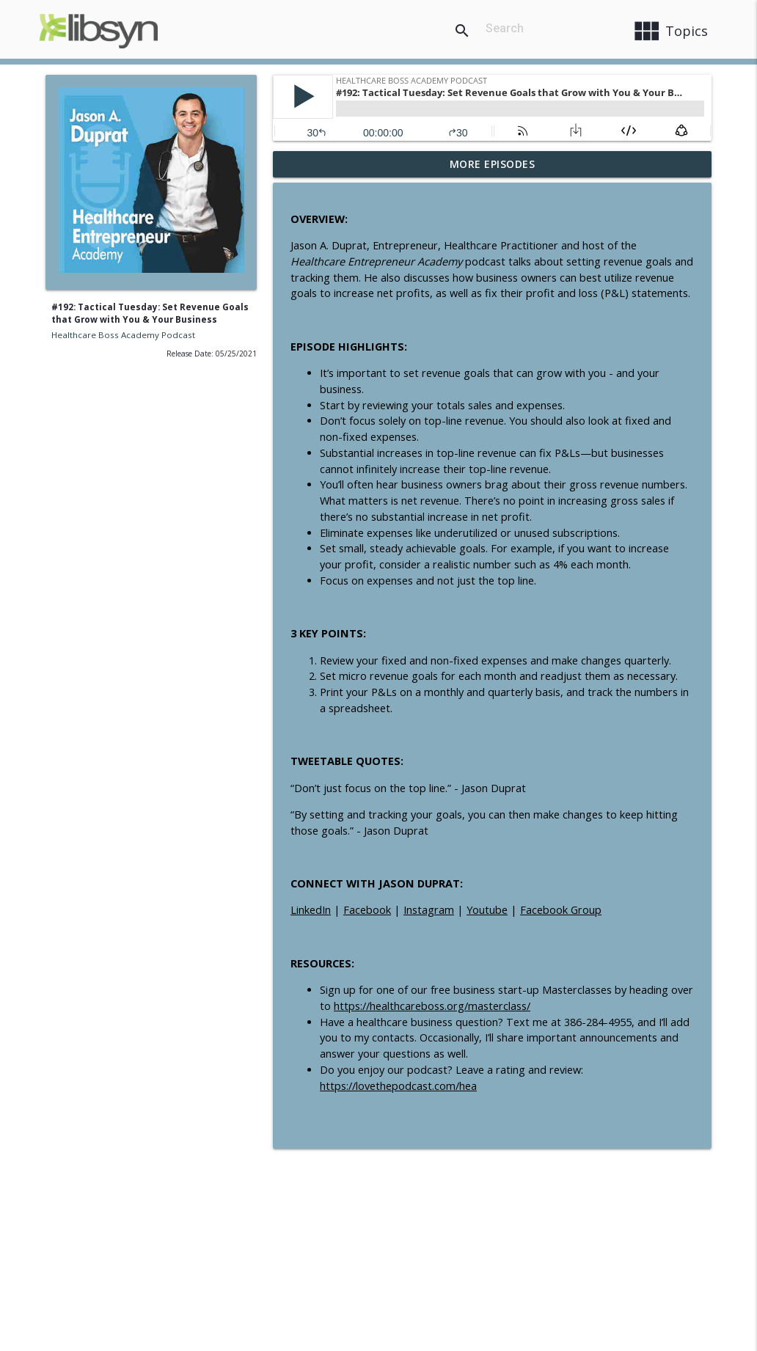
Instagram (428, 910)
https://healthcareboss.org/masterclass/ (432, 1006)
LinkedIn (310, 910)
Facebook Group (560, 910)
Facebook (367, 910)
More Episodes (492, 164)
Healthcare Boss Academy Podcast (123, 334)
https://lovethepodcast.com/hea (398, 1086)
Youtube (487, 910)
